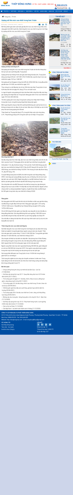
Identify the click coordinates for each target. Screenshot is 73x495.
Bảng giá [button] (51, 11)
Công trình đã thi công (60, 72)
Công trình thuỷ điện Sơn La (65, 95)
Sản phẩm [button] (29, 12)
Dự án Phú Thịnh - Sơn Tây (60, 159)
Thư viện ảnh (56, 142)
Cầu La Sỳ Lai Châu (8, 306)
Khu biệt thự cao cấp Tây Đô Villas (65, 119)
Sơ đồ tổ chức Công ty (7, 329)
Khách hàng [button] (43, 11)
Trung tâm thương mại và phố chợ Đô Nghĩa (65, 131)
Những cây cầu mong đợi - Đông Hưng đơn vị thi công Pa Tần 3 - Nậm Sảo (24, 297)
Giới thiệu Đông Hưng (7, 325)
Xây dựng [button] (21, 12)
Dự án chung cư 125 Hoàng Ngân (65, 109)
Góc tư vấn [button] (58, 11)
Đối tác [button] (36, 11)
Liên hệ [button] (66, 11)
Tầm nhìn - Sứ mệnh (7, 327)
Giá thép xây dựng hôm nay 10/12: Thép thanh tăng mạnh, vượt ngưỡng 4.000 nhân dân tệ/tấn (65, 54)
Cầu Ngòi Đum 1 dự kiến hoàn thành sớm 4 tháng (17, 308)
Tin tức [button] (6, 12)
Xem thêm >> (67, 68)
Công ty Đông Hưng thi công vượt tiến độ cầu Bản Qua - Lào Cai (21, 269)
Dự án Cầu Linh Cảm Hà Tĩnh (65, 85)
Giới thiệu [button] (13, 11)
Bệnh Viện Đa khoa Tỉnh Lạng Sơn (65, 76)
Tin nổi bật (60, 17)
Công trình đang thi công (61, 105)
